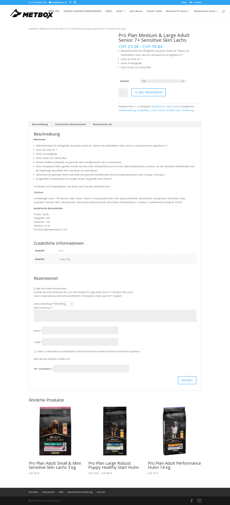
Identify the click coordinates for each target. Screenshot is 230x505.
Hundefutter (143, 110)
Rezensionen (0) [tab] (102, 124)
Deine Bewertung (44, 303)
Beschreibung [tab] (40, 124)
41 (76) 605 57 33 (38, 2)
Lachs (154, 110)
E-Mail (38, 342)
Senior (62, 28)
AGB (61, 492)
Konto (184, 3)
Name (38, 330)
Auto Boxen (136, 11)
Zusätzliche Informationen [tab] (70, 124)
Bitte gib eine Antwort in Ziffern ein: (52, 358)
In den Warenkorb (148, 92)
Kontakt (33, 492)
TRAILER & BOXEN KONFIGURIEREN (82, 11)
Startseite (33, 28)
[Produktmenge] (123, 92)
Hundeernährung (127, 110)
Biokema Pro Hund (176, 11)
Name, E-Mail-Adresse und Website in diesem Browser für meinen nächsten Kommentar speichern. (89, 351)
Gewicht (124, 81)
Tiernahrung (187, 110)
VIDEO (108, 11)
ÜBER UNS (53, 11)
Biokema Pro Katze (204, 11)
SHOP (119, 11)
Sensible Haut (173, 110)
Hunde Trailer (154, 11)
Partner (101, 492)
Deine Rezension (43, 307)
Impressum (48, 492)
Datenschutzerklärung (80, 492)
